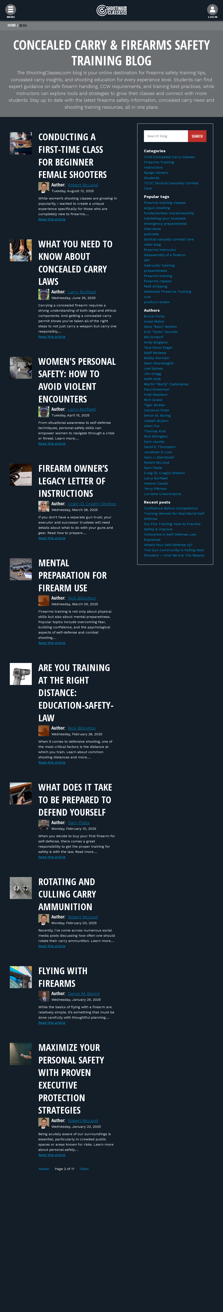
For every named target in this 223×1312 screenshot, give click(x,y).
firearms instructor (160, 250)
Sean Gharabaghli (159, 364)
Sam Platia (79, 854)
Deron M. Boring (85, 1025)
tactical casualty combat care (169, 239)
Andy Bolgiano (156, 343)
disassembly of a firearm (165, 255)
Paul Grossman (156, 390)
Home (12, 25)
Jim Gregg (152, 374)
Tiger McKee (154, 405)
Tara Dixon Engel (158, 348)
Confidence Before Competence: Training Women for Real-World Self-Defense (174, 513)
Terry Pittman (155, 489)
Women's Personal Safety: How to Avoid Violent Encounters (76, 386)
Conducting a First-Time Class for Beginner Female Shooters (75, 155)
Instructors (153, 168)
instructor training (159, 266)
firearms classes (158, 281)
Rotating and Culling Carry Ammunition (69, 925)
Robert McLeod (84, 185)
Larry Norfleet (82, 292)
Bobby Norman (156, 358)
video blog (152, 245)
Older (84, 1200)
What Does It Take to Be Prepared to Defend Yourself (75, 825)
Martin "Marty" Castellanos (166, 384)
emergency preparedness (165, 224)
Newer (45, 1200)
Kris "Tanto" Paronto (161, 332)
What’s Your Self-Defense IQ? (168, 545)
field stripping (155, 286)
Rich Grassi (153, 400)
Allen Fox (152, 426)
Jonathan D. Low (158, 452)
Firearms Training (159, 163)
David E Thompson (160, 447)
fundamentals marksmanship (169, 213)
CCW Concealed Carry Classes (169, 157)
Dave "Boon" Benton (160, 327)
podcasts (151, 234)
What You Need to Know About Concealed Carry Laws (75, 262)
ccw (147, 297)
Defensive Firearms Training (167, 292)
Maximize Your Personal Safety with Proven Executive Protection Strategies (74, 1110)
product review (156, 302)
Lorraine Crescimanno (162, 494)
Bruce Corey (154, 316)
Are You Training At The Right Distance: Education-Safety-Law (77, 711)
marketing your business (165, 218)
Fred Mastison (155, 395)
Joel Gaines (153, 369)
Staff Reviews (155, 353)
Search (197, 136)
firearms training (158, 276)
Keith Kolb (152, 379)
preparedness (155, 271)
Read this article (52, 219)
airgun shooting (157, 208)
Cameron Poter (156, 411)
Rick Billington (83, 617)
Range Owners (156, 173)
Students (151, 178)
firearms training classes (165, 203)
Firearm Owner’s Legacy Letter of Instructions (76, 492)
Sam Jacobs (154, 442)
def (146, 260)
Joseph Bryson (156, 421)
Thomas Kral (155, 431)
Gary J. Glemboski (159, 458)
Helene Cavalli (156, 484)
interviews (152, 229)
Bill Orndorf (153, 337)
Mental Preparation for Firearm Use (75, 594)
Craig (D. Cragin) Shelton (164, 473)
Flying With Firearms (65, 1008)
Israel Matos (154, 322)
